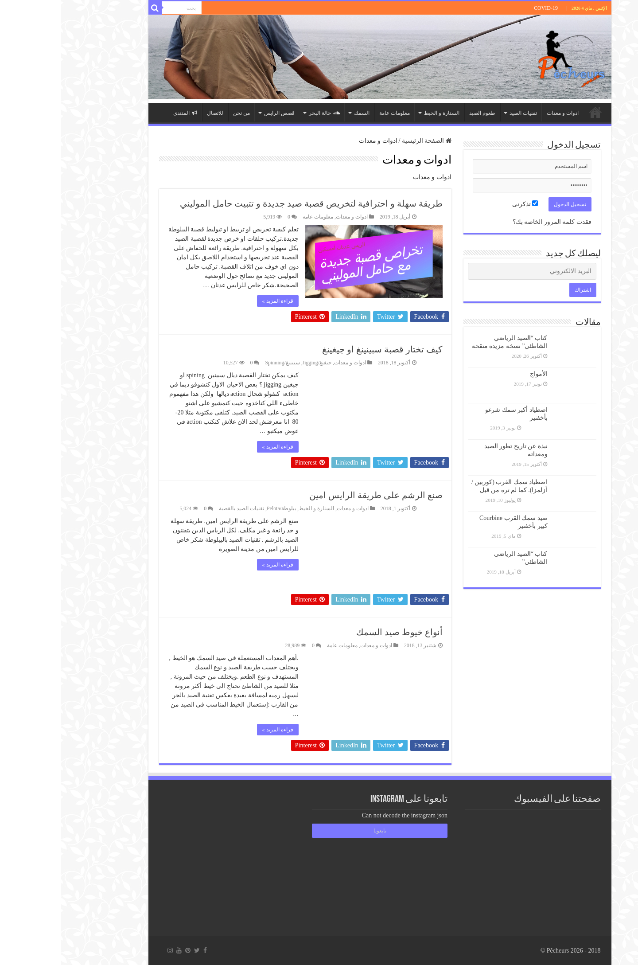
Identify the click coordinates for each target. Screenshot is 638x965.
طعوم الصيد (421, 113)
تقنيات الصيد (462, 113)
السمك (301, 113)
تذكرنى (464, 204)
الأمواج (478, 374)
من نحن (180, 113)
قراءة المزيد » (217, 301)
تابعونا (319, 831)
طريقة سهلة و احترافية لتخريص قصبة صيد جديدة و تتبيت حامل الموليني (250, 203)
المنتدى (124, 113)
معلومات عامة (334, 113)
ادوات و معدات (502, 113)
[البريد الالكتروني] (471, 271)
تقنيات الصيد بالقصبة (180, 508)
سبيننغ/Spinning (221, 362)
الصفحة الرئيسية (534, 112)
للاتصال (154, 113)
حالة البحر (263, 113)
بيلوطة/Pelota (220, 508)
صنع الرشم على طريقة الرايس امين (315, 495)
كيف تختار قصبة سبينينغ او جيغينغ (321, 349)
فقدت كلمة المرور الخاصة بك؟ (491, 222)
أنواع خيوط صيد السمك (339, 632)
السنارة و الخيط (381, 113)
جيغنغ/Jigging (256, 362)
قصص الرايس (218, 113)
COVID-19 (485, 8)
